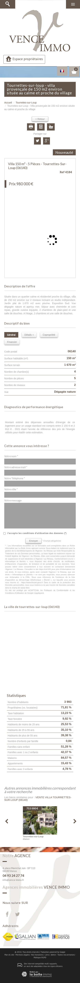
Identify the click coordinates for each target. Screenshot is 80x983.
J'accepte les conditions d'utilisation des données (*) (36, 533)
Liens (47, 955)
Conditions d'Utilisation (14, 593)
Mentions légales (23, 955)
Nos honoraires (37, 955)
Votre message (13, 500)
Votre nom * (11, 456)
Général (11, 334)
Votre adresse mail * (15, 467)
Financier (12, 342)
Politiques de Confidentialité (56, 590)
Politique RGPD (40, 957)
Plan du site (9, 955)
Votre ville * (11, 489)
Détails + (29, 334)
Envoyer (33, 540)
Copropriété (49, 334)
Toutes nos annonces (66, 955)
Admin (53, 955)
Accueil (8, 102)
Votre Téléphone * (14, 478)
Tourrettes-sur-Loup (26, 102)
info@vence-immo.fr (13, 879)
